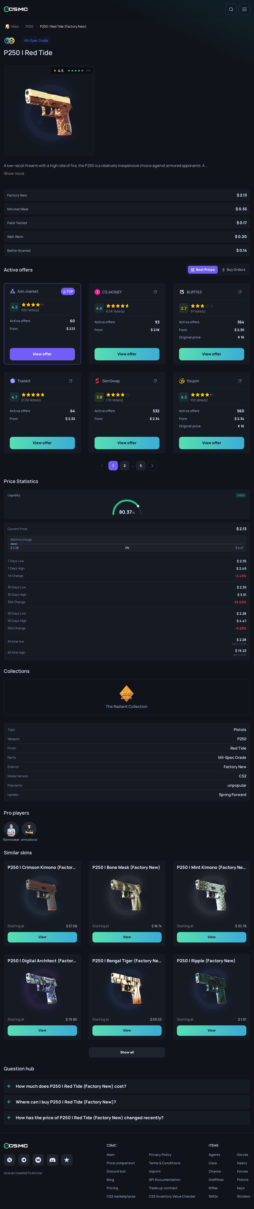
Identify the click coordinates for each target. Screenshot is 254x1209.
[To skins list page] (29, 26)
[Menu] (244, 9)
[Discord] (52, 1160)
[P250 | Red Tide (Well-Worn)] (127, 236)
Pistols (240, 729)
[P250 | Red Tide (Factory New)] (127, 195)
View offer (42, 354)
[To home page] (11, 26)
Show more (14, 173)
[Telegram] (24, 1160)
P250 (241, 738)
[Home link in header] (16, 9)
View (42, 937)
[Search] (231, 9)
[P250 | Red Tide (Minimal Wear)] (127, 209)
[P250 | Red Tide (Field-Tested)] (127, 223)
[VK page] (38, 1160)
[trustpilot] (67, 1160)
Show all (127, 1052)
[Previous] (101, 465)
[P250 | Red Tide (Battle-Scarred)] (127, 250)
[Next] (152, 465)
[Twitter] (9, 1160)
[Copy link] (155, 292)
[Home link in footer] (38, 1146)
